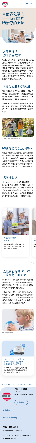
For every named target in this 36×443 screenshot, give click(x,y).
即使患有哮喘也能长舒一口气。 (10, 239)
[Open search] (31, 3)
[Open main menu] (26, 3)
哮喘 (31, 384)
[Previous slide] (26, 263)
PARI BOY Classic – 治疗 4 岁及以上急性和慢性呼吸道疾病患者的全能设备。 (14, 361)
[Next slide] (31, 263)
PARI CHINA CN (8, 384)
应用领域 (21, 384)
